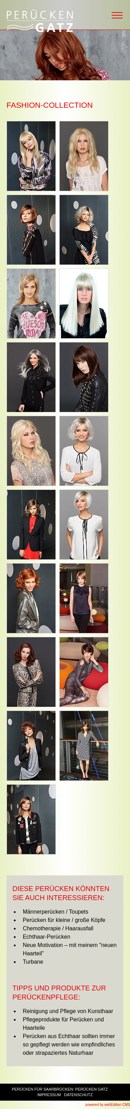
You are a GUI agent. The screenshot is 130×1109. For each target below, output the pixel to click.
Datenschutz (78, 1095)
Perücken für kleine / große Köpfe (64, 920)
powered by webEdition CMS (108, 1105)
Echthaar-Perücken (46, 937)
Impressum (49, 1095)
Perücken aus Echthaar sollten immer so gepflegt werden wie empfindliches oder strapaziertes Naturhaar (69, 1044)
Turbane (33, 962)
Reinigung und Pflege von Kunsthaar (68, 1011)
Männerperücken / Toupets (55, 912)
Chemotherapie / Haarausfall (58, 928)
